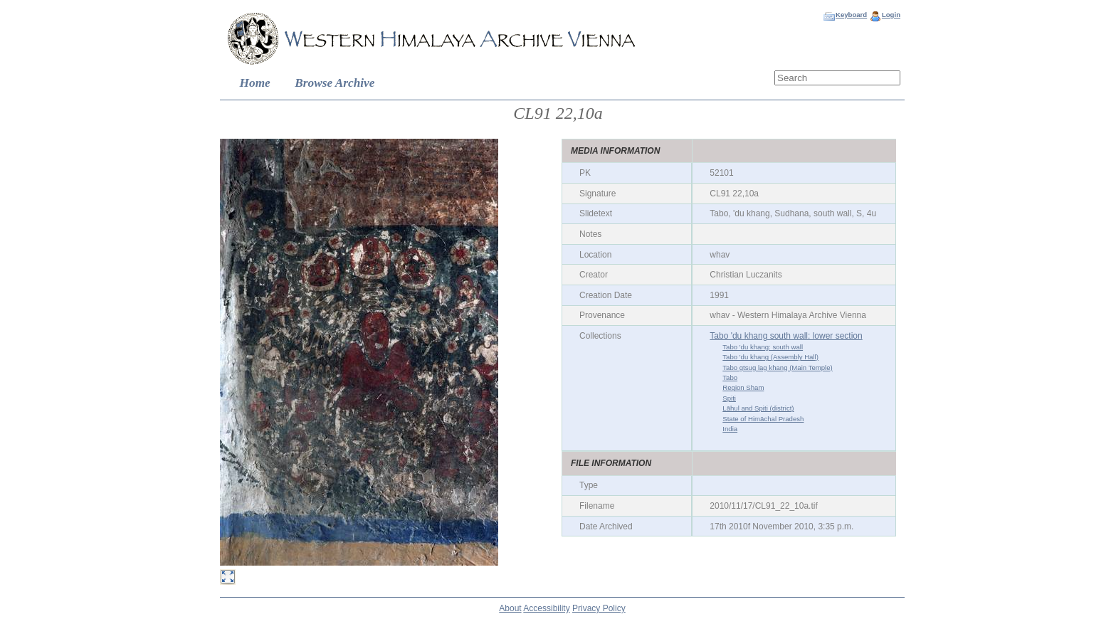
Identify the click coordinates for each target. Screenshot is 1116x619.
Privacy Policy (599, 608)
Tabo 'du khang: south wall (762, 347)
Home (255, 83)
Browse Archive (334, 83)
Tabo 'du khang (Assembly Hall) (770, 357)
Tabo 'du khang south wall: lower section (786, 336)
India (729, 429)
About (510, 608)
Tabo (729, 377)
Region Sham (743, 387)
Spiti (729, 398)
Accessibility (546, 608)
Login (891, 14)
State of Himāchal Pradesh (763, 419)
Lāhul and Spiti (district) (758, 408)
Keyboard (851, 14)
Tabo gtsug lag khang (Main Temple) (777, 367)
